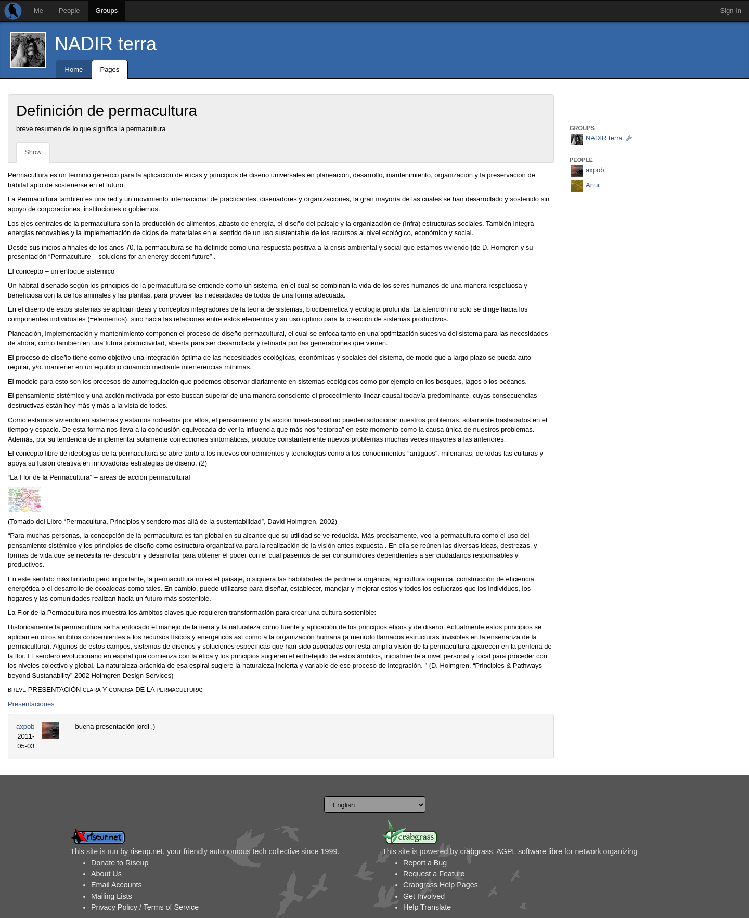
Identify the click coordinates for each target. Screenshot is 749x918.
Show (33, 152)
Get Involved (424, 896)
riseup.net (146, 851)
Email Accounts (116, 885)
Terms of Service (171, 907)
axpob (25, 726)
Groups (107, 11)
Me (38, 11)
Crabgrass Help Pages (440, 885)
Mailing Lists (111, 896)
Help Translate (427, 907)
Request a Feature (433, 874)
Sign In (730, 11)
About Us (106, 874)
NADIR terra (106, 44)
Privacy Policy (114, 907)
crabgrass (476, 851)
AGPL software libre (529, 851)
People (69, 11)
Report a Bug (425, 863)
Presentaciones (31, 704)
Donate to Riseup (119, 863)
